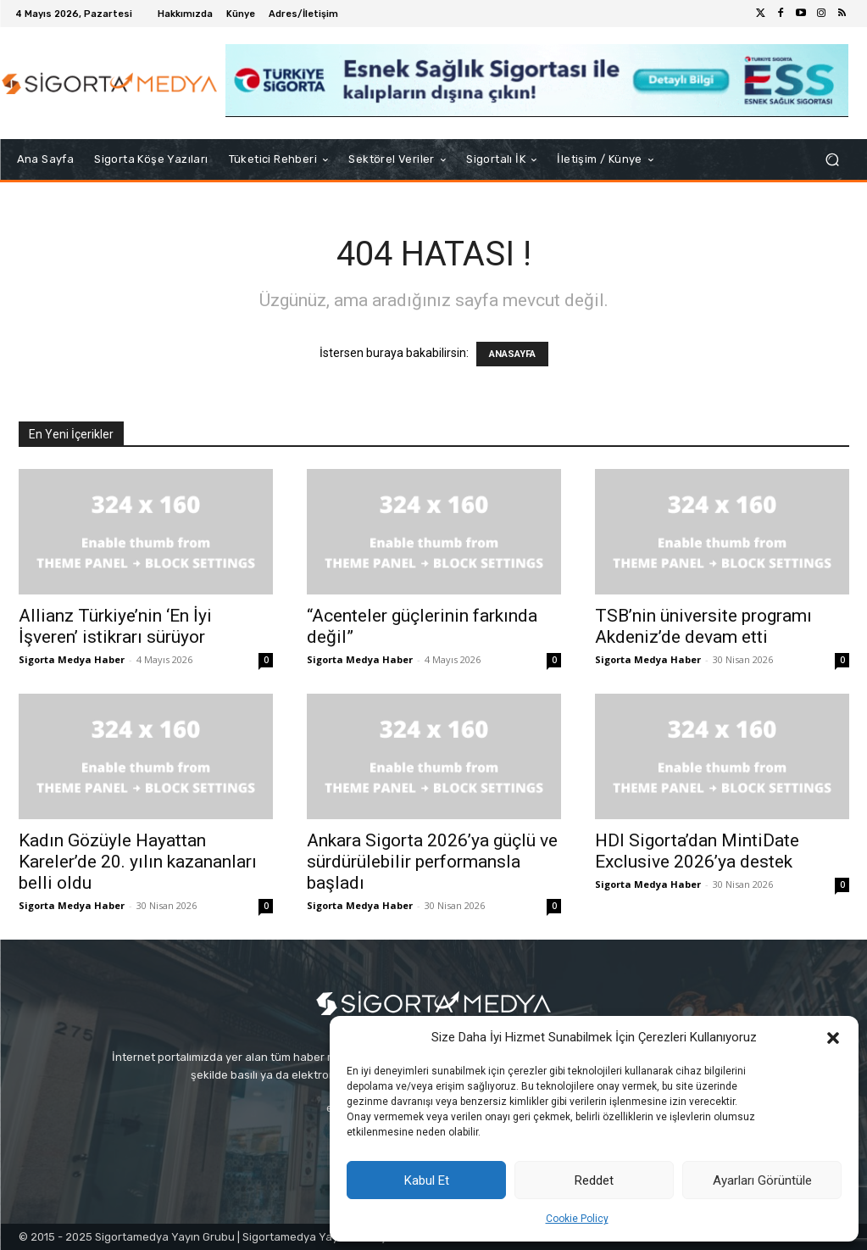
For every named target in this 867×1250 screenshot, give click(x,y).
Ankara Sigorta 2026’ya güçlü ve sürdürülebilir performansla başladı (432, 861)
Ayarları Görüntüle (762, 1180)
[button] (833, 1038)
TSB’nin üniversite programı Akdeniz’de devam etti (703, 626)
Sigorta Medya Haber (72, 659)
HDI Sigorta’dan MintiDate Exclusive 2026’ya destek (697, 851)
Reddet (594, 1180)
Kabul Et (426, 1180)
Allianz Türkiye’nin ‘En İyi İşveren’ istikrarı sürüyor (115, 626)
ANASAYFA (512, 354)
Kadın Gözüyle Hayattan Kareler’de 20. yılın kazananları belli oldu (138, 861)
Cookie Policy (577, 1219)
